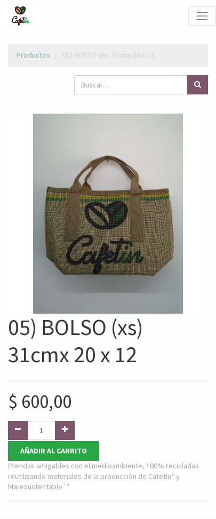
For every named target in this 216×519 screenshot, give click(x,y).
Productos (33, 55)
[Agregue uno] (65, 430)
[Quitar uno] (18, 430)
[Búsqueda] (197, 84)
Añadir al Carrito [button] (53, 451)
